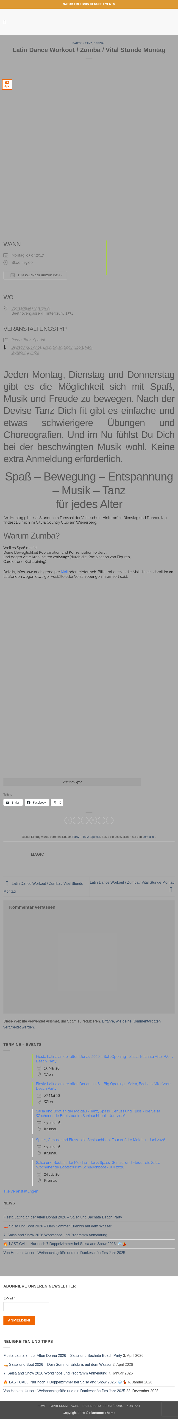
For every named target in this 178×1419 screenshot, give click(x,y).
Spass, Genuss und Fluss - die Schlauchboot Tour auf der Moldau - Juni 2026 (100, 1140)
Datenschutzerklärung (103, 1406)
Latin (47, 347)
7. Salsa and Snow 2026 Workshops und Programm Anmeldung (55, 1235)
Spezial (100, 43)
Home (41, 1406)
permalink (149, 836)
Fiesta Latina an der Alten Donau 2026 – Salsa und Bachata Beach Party (62, 1217)
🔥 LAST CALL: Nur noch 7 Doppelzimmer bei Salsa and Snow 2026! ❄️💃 (65, 1244)
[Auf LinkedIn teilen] (110, 820)
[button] (6, 22)
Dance (36, 347)
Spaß (68, 347)
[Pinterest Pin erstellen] (101, 820)
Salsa (57, 347)
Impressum (59, 1406)
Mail (65, 572)
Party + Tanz (82, 43)
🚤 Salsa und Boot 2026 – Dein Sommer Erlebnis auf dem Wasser (57, 1226)
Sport (78, 347)
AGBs (75, 1406)
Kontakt (134, 1406)
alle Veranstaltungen (20, 1191)
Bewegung (20, 347)
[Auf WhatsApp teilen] (68, 820)
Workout (18, 352)
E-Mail (9, 1298)
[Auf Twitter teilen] (85, 820)
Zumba (33, 352)
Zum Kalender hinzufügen (35, 275)
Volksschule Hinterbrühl (30, 308)
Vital (88, 347)
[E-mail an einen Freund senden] (93, 820)
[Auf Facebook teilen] (76, 820)
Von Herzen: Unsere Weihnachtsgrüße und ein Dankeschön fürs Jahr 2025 (64, 1253)
